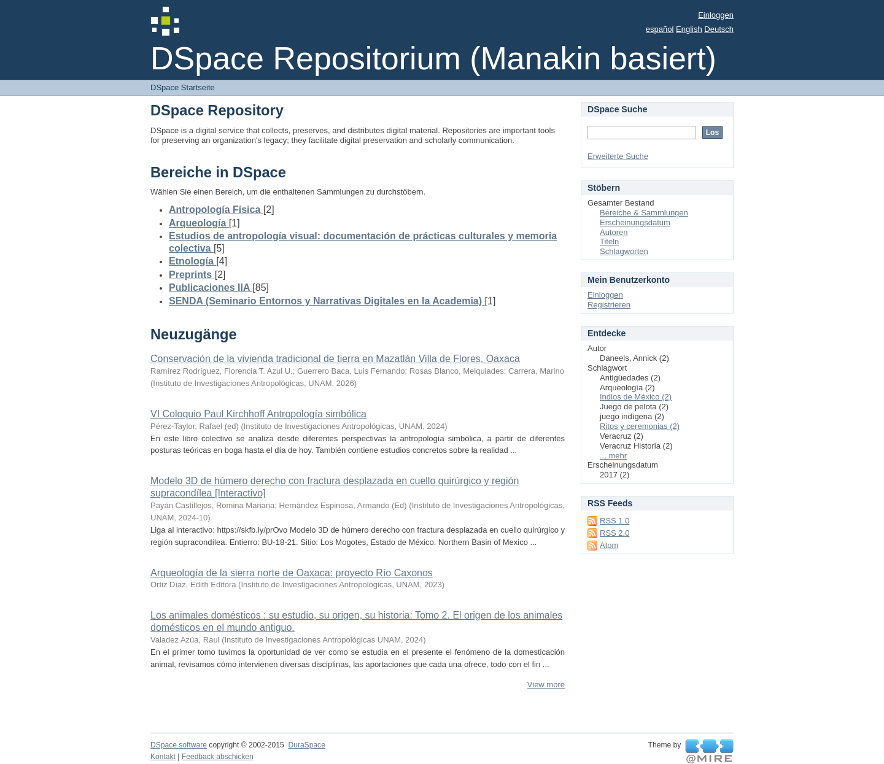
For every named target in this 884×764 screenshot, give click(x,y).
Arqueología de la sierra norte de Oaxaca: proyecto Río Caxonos (291, 573)
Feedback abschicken (218, 756)
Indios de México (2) (636, 396)
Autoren (614, 232)
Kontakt (163, 756)
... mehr (613, 455)
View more (546, 684)
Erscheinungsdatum (635, 222)
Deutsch (719, 29)
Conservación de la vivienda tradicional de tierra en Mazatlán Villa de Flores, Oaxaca (335, 358)
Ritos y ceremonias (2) (640, 426)
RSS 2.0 (614, 533)
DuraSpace (306, 745)
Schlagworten (624, 251)
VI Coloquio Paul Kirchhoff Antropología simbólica (258, 414)
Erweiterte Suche (617, 156)
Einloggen (716, 15)
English (689, 29)
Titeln (609, 241)
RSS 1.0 (614, 520)
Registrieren (608, 304)
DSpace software (178, 745)
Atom (609, 545)
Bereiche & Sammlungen (644, 212)
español (660, 29)
